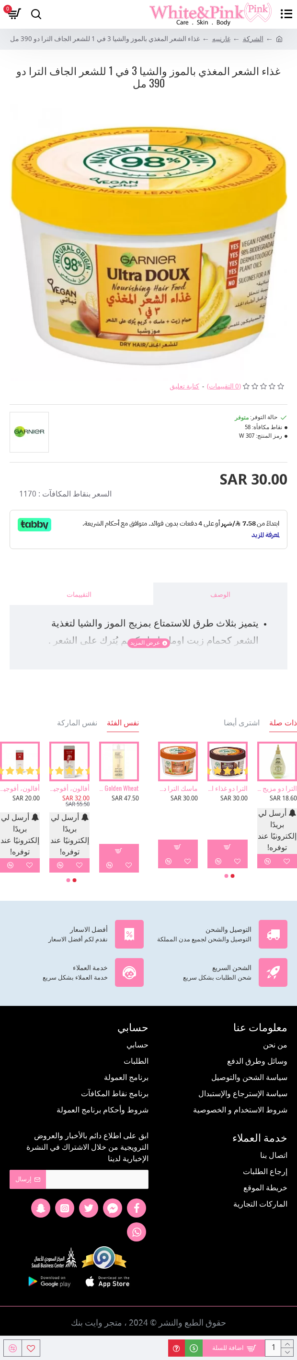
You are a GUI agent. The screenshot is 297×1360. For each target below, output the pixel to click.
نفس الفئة (123, 722)
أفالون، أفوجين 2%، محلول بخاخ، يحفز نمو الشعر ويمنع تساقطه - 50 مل (69, 788)
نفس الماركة (77, 722)
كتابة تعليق (184, 387)
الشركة (253, 39)
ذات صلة (283, 722)
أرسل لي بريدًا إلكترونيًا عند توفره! (277, 831)
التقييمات (79, 594)
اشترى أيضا (242, 722)
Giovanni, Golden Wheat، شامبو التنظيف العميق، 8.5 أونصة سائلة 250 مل (119, 788)
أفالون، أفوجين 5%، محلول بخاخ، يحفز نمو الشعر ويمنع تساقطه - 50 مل (20, 788)
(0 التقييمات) (224, 387)
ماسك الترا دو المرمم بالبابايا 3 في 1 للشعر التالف (178, 788)
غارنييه (221, 39)
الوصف (220, 594)
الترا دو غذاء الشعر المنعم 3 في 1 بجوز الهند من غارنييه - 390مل (227, 788)
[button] (233, 876)
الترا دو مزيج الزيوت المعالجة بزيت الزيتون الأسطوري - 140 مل (277, 788)
